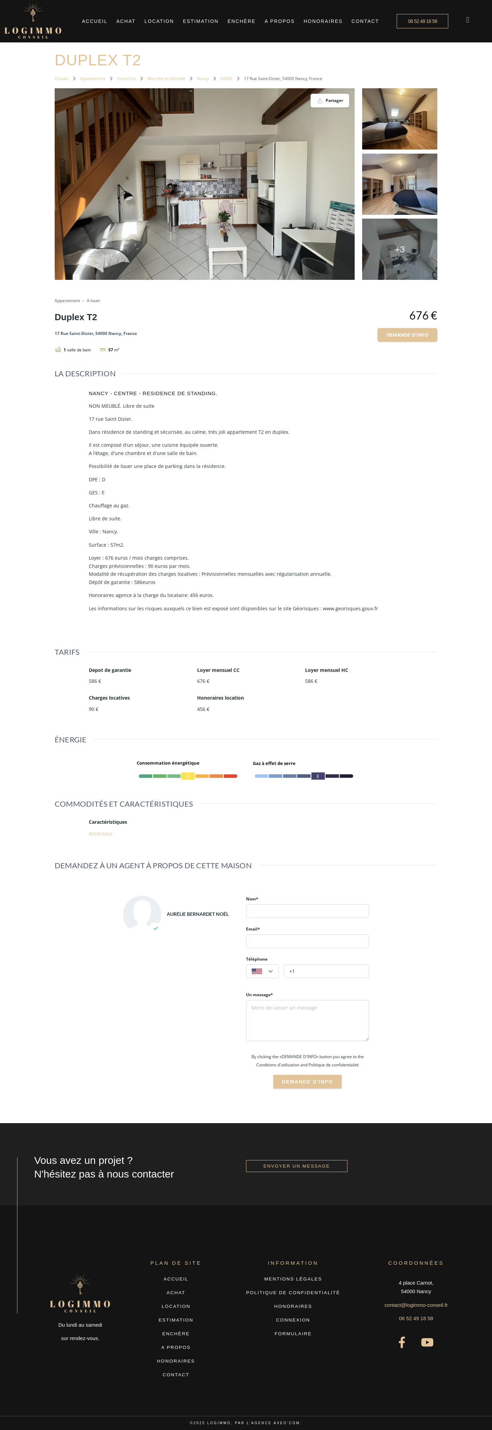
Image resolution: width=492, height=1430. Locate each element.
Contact (365, 21)
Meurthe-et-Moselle (166, 78)
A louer (61, 78)
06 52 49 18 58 (416, 1318)
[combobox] (262, 971)
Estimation (201, 21)
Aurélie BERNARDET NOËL (198, 914)
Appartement (92, 78)
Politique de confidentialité (293, 1293)
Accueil (95, 21)
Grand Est (126, 78)
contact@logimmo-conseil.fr (416, 1305)
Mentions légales (293, 1279)
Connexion (293, 1320)
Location (159, 21)
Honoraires (323, 21)
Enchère (242, 21)
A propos (279, 21)
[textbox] (262, 971)
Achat (125, 21)
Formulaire (293, 1334)
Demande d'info (407, 335)
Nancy (203, 78)
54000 (226, 78)
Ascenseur (101, 833)
